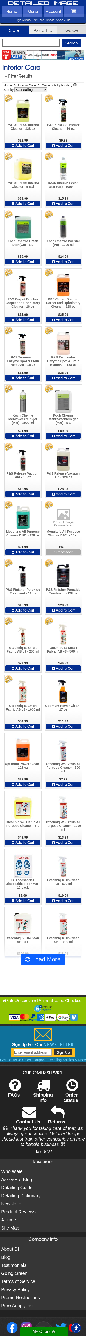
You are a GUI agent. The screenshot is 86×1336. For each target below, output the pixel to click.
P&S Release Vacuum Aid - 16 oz (22, 475)
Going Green (14, 1273)
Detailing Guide (17, 1187)
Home (11, 11)
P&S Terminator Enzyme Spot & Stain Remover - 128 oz (63, 361)
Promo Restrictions (20, 1297)
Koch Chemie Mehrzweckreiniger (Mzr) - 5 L (63, 419)
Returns (56, 1118)
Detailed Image (43, 3)
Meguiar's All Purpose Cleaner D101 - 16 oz (63, 533)
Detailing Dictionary (21, 1195)
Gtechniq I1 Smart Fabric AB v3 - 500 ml (63, 649)
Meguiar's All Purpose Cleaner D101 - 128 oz (23, 533)
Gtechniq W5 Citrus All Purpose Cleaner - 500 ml (63, 767)
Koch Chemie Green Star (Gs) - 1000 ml (63, 185)
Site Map (10, 1227)
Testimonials (13, 1265)
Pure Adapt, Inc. (17, 1305)
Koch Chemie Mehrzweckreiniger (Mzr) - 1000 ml (22, 419)
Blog (5, 1257)
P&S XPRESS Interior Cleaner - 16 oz (63, 126)
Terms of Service (18, 1281)
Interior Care (27, 85)
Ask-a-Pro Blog (16, 1179)
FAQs (14, 1091)
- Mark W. (43, 1151)
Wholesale (11, 1171)
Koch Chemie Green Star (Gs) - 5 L (23, 243)
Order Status (71, 1094)
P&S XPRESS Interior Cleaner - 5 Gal (23, 185)
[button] (76, 1328)
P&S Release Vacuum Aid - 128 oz (63, 475)
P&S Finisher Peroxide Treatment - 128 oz (63, 591)
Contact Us (28, 1118)
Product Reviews (18, 1211)
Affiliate (8, 1219)
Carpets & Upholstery (57, 85)
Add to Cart (23, 145)
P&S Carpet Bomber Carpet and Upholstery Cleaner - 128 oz (63, 302)
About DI (10, 1249)
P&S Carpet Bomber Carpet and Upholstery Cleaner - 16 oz (23, 302)
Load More (43, 959)
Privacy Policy (15, 1289)
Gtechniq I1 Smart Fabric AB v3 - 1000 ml (23, 707)
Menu (33, 11)
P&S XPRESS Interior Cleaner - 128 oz (23, 126)
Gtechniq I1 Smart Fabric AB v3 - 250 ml (23, 649)
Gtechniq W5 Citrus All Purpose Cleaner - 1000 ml (63, 825)
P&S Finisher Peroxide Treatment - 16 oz (23, 591)
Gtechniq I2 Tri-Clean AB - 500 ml (63, 882)
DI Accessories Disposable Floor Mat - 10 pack (23, 883)
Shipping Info (43, 1094)
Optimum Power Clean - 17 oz (63, 707)
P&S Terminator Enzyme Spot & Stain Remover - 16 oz (23, 361)
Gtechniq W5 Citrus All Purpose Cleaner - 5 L (23, 824)
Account (53, 11)
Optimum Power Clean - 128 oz (23, 765)
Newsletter (12, 1203)
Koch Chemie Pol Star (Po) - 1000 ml (63, 243)
